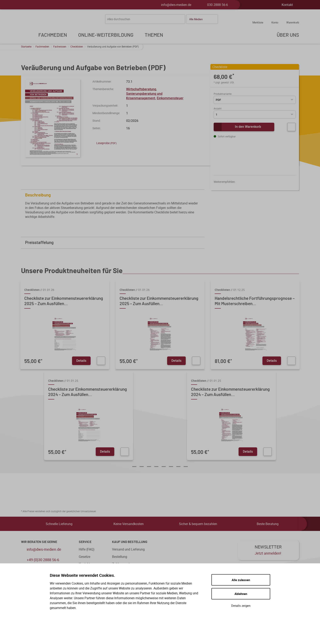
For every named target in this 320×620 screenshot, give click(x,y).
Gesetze (84, 556)
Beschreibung (113, 195)
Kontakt (287, 5)
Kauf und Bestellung (129, 542)
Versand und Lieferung (128, 549)
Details (81, 360)
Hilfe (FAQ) (86, 549)
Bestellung (119, 556)
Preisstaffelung (113, 242)
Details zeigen (240, 605)
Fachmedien (42, 46)
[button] (202, 19)
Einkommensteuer (170, 98)
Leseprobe (104, 143)
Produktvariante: (223, 93)
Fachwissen (59, 46)
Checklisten (76, 46)
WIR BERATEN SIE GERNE (39, 542)
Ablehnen (240, 594)
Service (85, 542)
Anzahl (217, 108)
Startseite (26, 46)
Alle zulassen (241, 580)
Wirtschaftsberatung (141, 89)
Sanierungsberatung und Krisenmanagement (144, 95)
